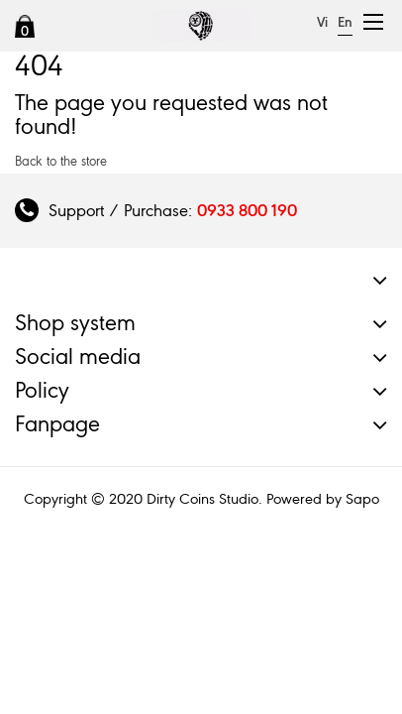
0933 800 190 (247, 210)
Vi (322, 22)
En (345, 22)
